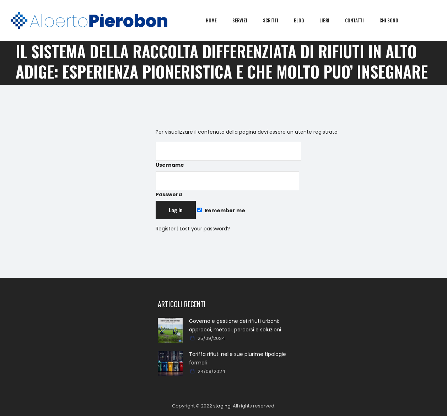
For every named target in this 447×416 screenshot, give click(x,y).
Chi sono (393, 20)
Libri (329, 20)
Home (216, 20)
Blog (304, 20)
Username (228, 155)
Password (227, 184)
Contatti (359, 20)
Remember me (221, 210)
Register (166, 228)
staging (222, 405)
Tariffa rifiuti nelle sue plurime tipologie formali (237, 358)
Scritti (275, 20)
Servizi (244, 20)
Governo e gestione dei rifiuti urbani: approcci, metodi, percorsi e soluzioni (235, 325)
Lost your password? (205, 228)
